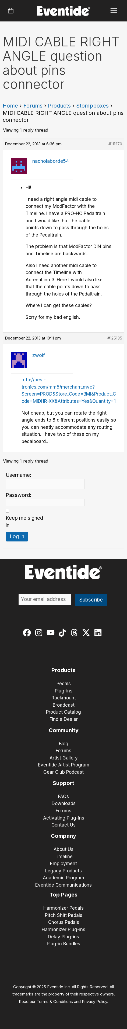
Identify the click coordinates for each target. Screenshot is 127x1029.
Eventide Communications (63, 885)
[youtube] (52, 633)
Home (10, 105)
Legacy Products (63, 870)
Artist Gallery (64, 758)
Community (64, 730)
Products (59, 105)
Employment (63, 863)
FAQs (63, 796)
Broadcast (64, 705)
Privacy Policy (94, 1001)
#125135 (114, 338)
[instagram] (40, 633)
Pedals (64, 683)
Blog (63, 743)
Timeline (63, 856)
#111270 (115, 143)
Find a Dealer (64, 719)
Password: (18, 495)
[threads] (75, 633)
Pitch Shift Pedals (63, 915)
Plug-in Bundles (63, 943)
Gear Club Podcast (63, 772)
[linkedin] (99, 633)
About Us (63, 849)
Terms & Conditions (55, 1001)
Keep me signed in (24, 521)
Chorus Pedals (63, 922)
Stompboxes (92, 105)
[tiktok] (63, 633)
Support (63, 783)
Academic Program (63, 877)
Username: (18, 475)
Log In (17, 536)
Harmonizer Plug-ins (63, 929)
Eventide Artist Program (63, 765)
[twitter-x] (87, 633)
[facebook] (28, 633)
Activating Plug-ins (63, 818)
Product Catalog (63, 712)
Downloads (64, 803)
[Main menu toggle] (114, 11)
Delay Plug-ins (63, 936)
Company (63, 836)
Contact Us (63, 825)
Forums (33, 105)
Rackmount (63, 697)
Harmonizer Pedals (63, 908)
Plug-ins (63, 691)
